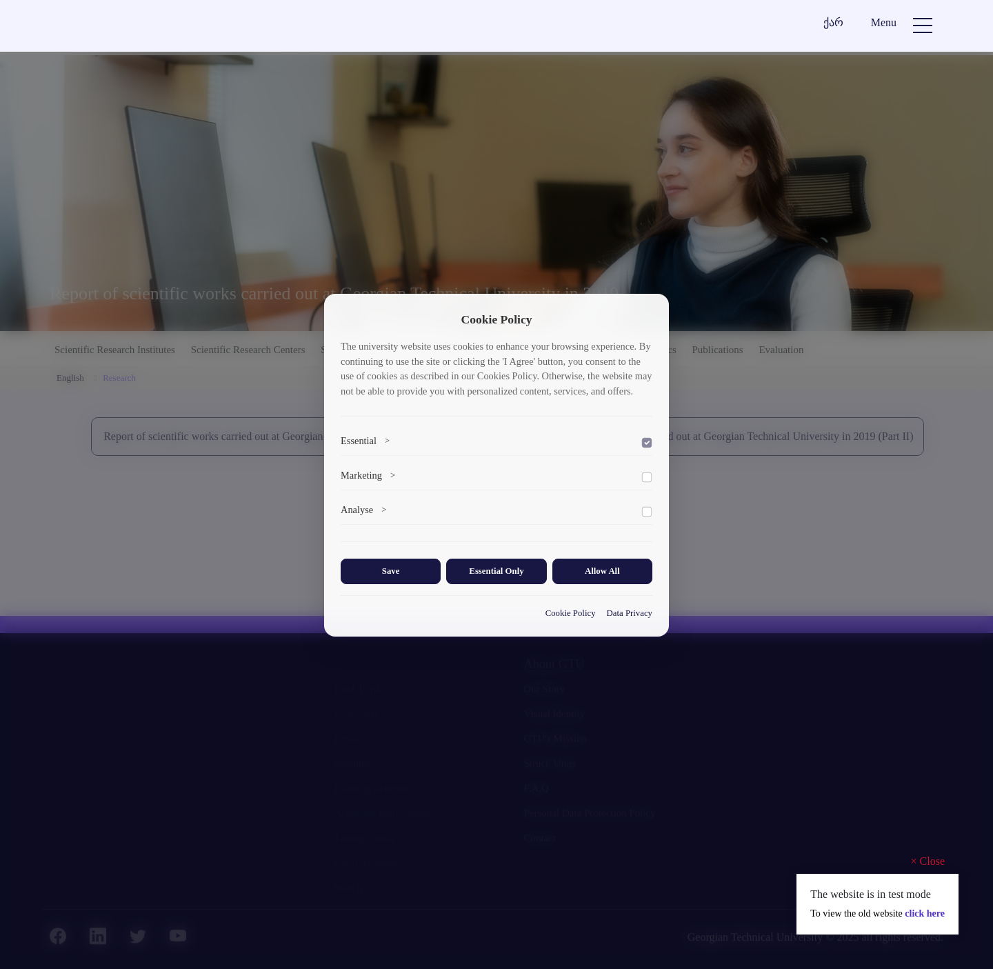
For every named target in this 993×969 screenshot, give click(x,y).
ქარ (833, 22)
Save (391, 571)
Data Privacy (629, 613)
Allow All (602, 571)
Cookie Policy (570, 613)
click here (925, 913)
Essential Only (496, 571)
